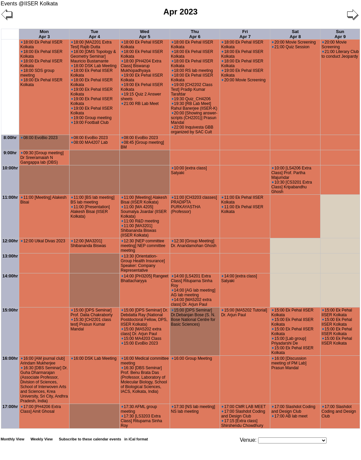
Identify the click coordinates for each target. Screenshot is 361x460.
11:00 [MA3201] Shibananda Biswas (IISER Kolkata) (138, 230)
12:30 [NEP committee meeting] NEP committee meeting (143, 246)
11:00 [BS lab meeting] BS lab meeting (92, 200)
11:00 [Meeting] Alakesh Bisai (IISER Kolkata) (144, 200)
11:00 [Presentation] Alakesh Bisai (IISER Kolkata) (90, 212)
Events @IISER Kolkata (29, 3)
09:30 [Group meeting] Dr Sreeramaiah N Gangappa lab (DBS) (41, 158)
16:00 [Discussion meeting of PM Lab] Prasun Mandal (288, 363)
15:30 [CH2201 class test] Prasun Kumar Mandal (91, 324)
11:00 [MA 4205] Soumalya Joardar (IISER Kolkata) (144, 212)
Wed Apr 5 (144, 34)
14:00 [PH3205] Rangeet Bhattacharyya (144, 278)
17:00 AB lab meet (289, 416)
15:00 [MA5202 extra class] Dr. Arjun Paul (141, 331)
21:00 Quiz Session (290, 47)
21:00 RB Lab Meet (140, 103)
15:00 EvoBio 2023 (139, 343)
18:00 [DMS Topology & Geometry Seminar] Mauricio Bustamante (93, 56)
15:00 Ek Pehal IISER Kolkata (337, 312)
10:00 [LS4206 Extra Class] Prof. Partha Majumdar (291, 173)
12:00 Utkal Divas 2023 (43, 241)
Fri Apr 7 (245, 34)
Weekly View (41, 439)
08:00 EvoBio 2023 (39, 137)
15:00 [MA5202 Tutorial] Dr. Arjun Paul (244, 312)
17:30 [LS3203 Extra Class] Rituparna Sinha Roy (141, 421)
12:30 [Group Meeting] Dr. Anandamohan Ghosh (194, 243)
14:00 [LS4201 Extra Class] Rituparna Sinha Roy (192, 281)
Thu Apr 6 (194, 34)
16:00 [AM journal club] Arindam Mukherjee (42, 361)
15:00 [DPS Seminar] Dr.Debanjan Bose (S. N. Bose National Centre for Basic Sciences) (193, 317)
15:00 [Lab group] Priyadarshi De (288, 341)
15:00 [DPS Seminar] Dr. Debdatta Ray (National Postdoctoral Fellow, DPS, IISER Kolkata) (144, 317)
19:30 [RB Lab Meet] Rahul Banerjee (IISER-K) (194, 106)
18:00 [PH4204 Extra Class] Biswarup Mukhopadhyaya (141, 66)
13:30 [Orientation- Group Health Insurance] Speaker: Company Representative (143, 263)
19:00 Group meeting (91, 117)
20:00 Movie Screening (244, 80)
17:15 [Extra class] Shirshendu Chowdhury (242, 423)
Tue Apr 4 (94, 34)
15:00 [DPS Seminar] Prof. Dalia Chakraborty (92, 312)
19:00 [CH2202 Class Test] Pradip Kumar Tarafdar (192, 89)
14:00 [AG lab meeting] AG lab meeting (193, 292)
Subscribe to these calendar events (104, 439)
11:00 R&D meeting (140, 221)
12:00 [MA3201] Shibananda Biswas (88, 243)
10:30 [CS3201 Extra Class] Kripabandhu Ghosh (291, 187)
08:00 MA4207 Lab (89, 142)
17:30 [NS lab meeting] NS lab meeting (193, 409)
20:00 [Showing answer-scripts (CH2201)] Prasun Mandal (194, 118)
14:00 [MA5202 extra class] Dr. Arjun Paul (191, 302)
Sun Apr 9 (339, 34)
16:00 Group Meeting (192, 358)
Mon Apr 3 (44, 34)
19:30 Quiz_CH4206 (191, 99)
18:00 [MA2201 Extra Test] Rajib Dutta (91, 44)
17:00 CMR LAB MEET (244, 406)
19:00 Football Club (90, 122)
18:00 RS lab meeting (192, 70)
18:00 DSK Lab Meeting (93, 65)
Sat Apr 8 (295, 34)
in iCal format (136, 439)
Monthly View (12, 439)
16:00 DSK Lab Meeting (93, 358)
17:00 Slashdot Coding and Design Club (243, 413)
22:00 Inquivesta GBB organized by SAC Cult (192, 129)
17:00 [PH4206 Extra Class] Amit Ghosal (40, 409)
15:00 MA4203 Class (141, 338)
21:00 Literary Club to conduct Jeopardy (340, 54)
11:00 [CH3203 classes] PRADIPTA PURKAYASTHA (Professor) (194, 204)
